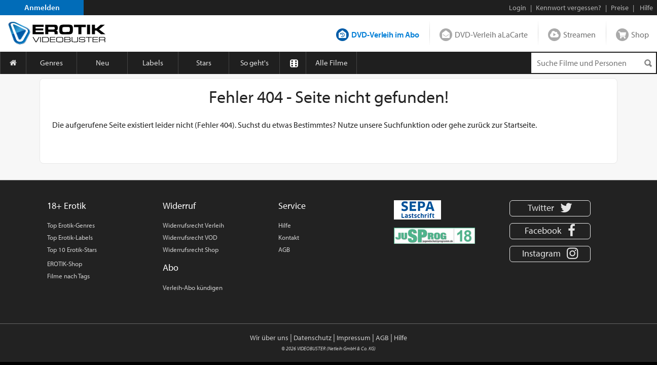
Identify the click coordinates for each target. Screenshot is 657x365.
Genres (51, 62)
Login (517, 7)
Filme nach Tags (68, 276)
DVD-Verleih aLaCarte (491, 34)
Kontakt (288, 237)
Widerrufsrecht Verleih (193, 225)
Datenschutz (313, 337)
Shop (640, 34)
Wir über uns (269, 337)
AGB (284, 249)
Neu (102, 62)
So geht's (254, 62)
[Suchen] (648, 63)
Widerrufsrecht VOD (190, 237)
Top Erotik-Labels (70, 237)
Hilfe (284, 225)
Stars (203, 62)
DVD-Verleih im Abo (385, 34)
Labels (152, 62)
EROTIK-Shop (64, 264)
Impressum (354, 337)
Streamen (579, 34)
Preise (620, 7)
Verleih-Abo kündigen (193, 287)
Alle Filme (331, 62)
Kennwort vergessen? (568, 7)
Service (292, 205)
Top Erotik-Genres (71, 225)
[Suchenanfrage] (593, 63)
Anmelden (42, 7)
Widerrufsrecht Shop (190, 249)
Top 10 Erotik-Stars (72, 249)
